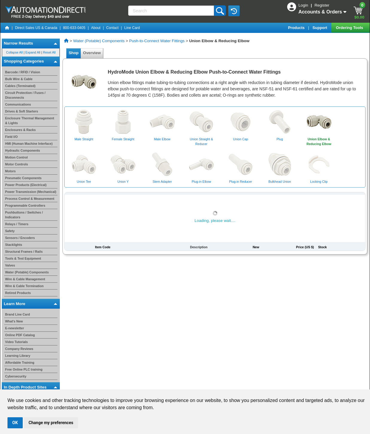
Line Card (132, 28)
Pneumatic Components (23, 178)
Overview (92, 53)
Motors (10, 171)
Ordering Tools (350, 27)
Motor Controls (16, 164)
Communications (18, 104)
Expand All (32, 52)
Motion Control (16, 157)
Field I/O (11, 136)
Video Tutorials (16, 342)
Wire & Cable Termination (24, 286)
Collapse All (14, 52)
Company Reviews (19, 349)
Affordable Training (19, 362)
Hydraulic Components (22, 150)
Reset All (49, 52)
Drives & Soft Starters (21, 111)
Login (304, 5)
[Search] (171, 10)
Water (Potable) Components (27, 272)
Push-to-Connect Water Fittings (157, 41)
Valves (10, 265)
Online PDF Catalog (20, 335)
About (96, 28)
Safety (10, 231)
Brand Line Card (17, 314)
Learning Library (17, 355)
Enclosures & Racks (20, 130)
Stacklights (13, 244)
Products (297, 27)
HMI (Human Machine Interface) (29, 143)
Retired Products (18, 293)
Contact (112, 28)
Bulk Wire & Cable (19, 79)
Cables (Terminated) (20, 86)
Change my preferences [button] (51, 422)
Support (320, 27)
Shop (73, 53)
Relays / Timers (16, 224)
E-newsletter (14, 328)
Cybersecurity (15, 376)
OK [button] (15, 422)
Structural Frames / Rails (24, 251)
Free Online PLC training (23, 369)
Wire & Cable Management (25, 279)
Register (321, 5)
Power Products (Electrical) (26, 185)
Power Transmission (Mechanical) (30, 192)
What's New (14, 321)
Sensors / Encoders (20, 238)
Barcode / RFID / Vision (22, 72)
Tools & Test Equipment (23, 258)
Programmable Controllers (25, 205)
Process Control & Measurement (29, 198)
